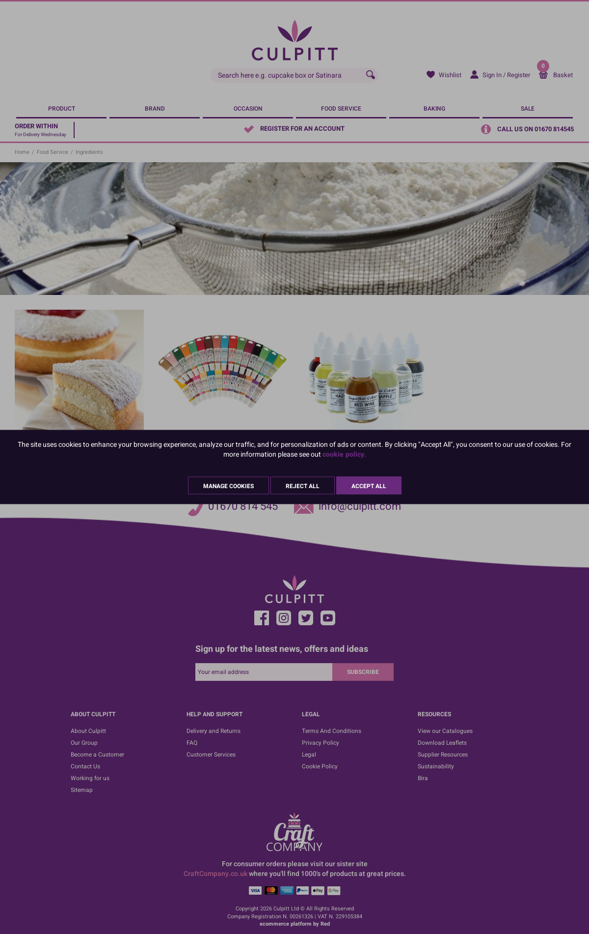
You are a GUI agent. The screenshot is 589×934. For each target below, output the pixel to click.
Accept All (368, 486)
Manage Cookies (228, 486)
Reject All (303, 486)
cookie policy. (344, 454)
